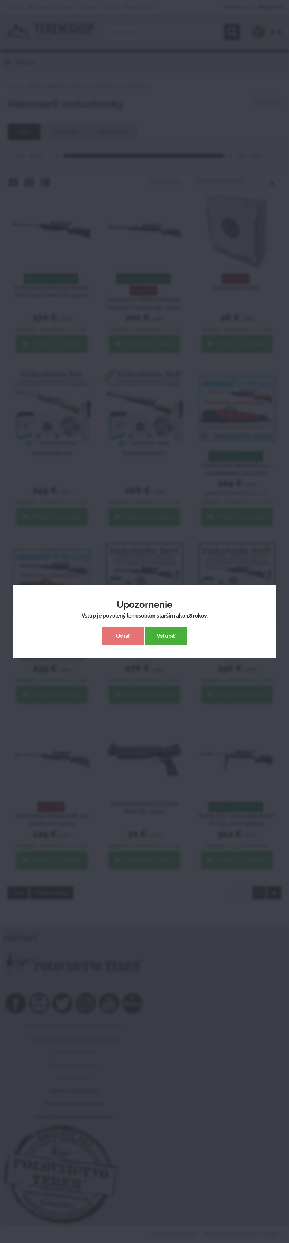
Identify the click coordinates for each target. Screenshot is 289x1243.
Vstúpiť (166, 636)
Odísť (123, 636)
